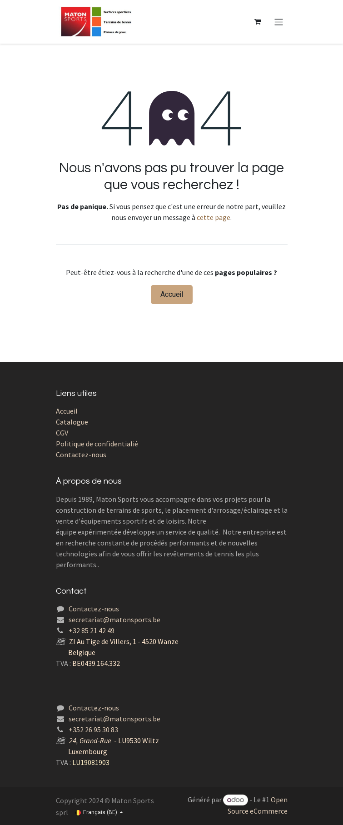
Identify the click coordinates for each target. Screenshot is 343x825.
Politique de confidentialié (97, 443)
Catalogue (72, 421)
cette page (213, 217)
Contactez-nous (81, 454)
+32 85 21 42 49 (91, 630)
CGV (62, 432)
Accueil (171, 294)
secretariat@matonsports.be (114, 619)
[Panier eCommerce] (257, 21)
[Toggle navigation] (279, 21)
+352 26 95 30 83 (93, 729)
